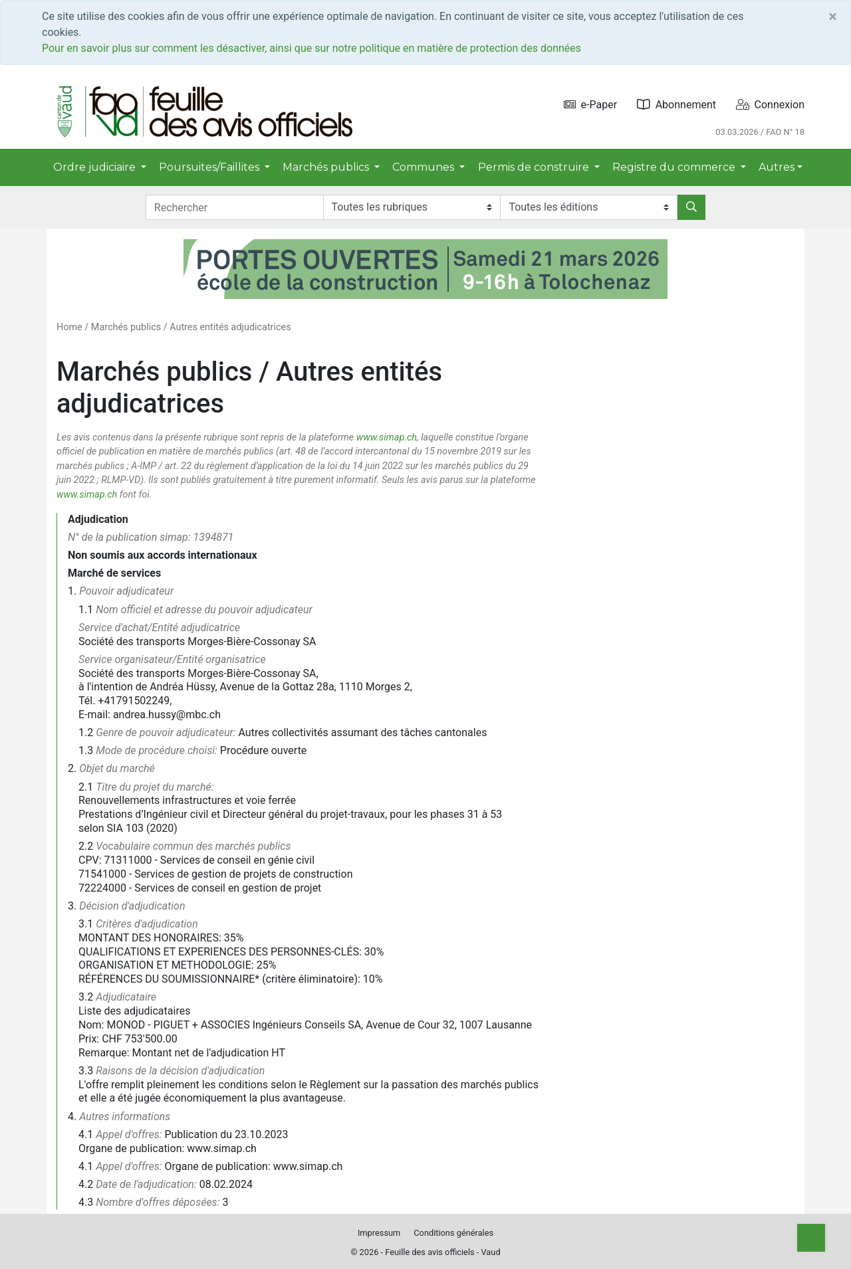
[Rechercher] (691, 207)
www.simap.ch (386, 437)
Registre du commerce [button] (675, 167)
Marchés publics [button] (327, 167)
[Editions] (588, 207)
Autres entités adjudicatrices (230, 327)
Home (69, 327)
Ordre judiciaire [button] (95, 167)
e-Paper (591, 104)
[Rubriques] (412, 207)
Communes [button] (424, 167)
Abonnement (676, 104)
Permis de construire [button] (535, 167)
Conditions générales (453, 1233)
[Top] (811, 1238)
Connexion (770, 104)
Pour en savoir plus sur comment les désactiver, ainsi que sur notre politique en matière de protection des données (311, 48)
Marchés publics (126, 327)
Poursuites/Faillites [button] (210, 167)
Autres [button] (776, 167)
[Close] (832, 17)
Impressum (379, 1233)
